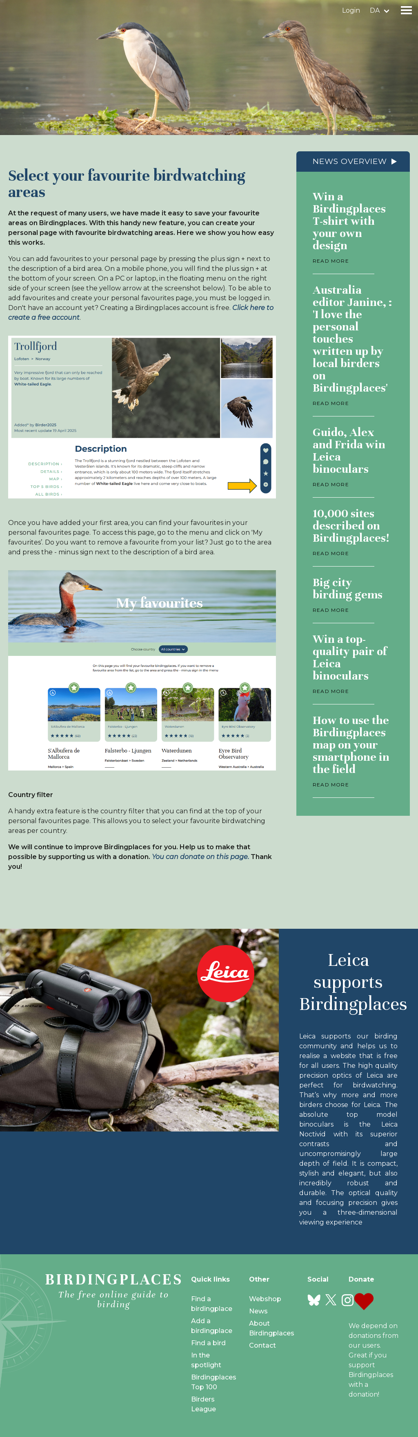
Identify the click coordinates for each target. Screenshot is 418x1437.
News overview (350, 161)
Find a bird (208, 1343)
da (375, 10)
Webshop (265, 1299)
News (258, 1311)
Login (351, 10)
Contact (262, 1345)
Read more (331, 261)
